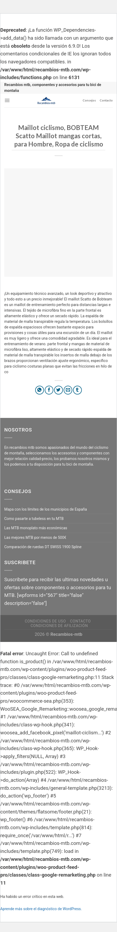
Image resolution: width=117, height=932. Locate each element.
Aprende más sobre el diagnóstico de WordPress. (41, 909)
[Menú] (7, 100)
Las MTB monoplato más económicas (35, 528)
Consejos (89, 100)
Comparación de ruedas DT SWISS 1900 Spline (43, 547)
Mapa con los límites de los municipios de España (45, 509)
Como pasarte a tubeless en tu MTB (34, 518)
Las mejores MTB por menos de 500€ (35, 537)
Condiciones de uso (45, 621)
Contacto (106, 100)
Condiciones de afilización (59, 626)
